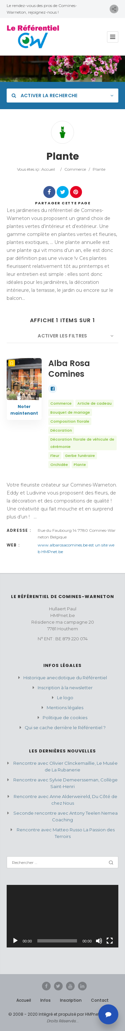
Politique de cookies (65, 717)
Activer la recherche (45, 95)
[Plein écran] (109, 940)
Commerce (75, 169)
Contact (100, 1000)
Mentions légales (65, 707)
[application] (62, 916)
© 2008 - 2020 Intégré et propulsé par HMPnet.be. (57, 1014)
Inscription (71, 1000)
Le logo (65, 697)
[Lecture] (15, 940)
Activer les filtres (62, 335)
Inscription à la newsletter (65, 687)
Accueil (48, 169)
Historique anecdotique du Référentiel (65, 677)
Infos (45, 1000)
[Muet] (99, 940)
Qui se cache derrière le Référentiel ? (65, 727)
